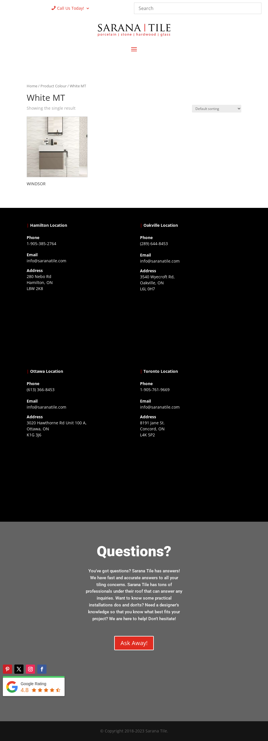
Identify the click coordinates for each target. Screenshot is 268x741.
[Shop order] (216, 109)
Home (32, 85)
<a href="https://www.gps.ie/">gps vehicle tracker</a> (190, 475)
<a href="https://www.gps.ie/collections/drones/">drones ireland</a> (190, 329)
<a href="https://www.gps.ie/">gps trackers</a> (77, 328)
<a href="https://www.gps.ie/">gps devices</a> (77, 475)
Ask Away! (134, 643)
